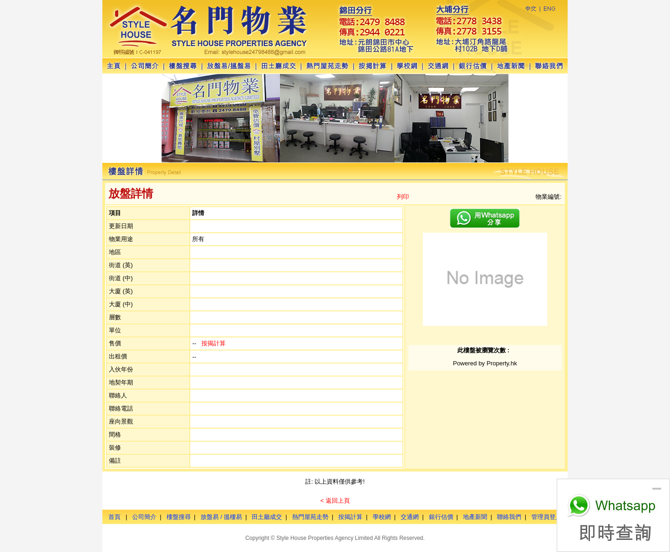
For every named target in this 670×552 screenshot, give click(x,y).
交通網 (410, 516)
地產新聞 (475, 516)
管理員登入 (546, 516)
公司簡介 (144, 516)
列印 (403, 196)
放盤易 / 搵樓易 (221, 516)
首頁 (114, 516)
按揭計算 (213, 343)
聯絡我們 (509, 516)
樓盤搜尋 (179, 516)
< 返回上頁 (334, 500)
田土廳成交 (267, 516)
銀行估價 (441, 516)
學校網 (382, 516)
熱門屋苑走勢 (310, 516)
